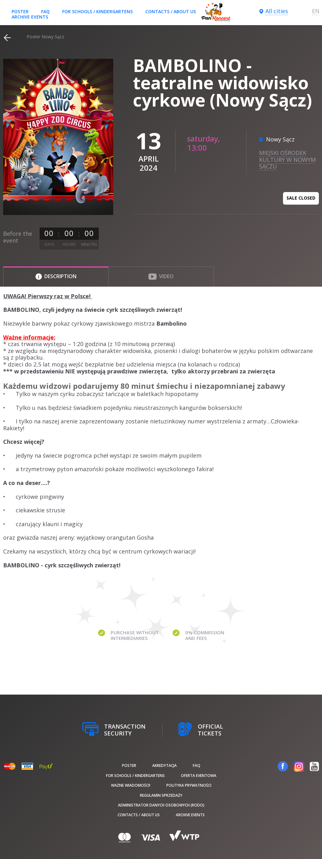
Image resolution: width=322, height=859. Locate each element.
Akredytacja (164, 765)
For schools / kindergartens (97, 11)
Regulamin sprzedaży (161, 795)
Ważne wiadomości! (130, 785)
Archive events (30, 17)
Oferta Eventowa (198, 775)
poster (20, 11)
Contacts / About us (170, 11)
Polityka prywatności (188, 785)
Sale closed (300, 198)
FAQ (45, 11)
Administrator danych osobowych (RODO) (161, 805)
